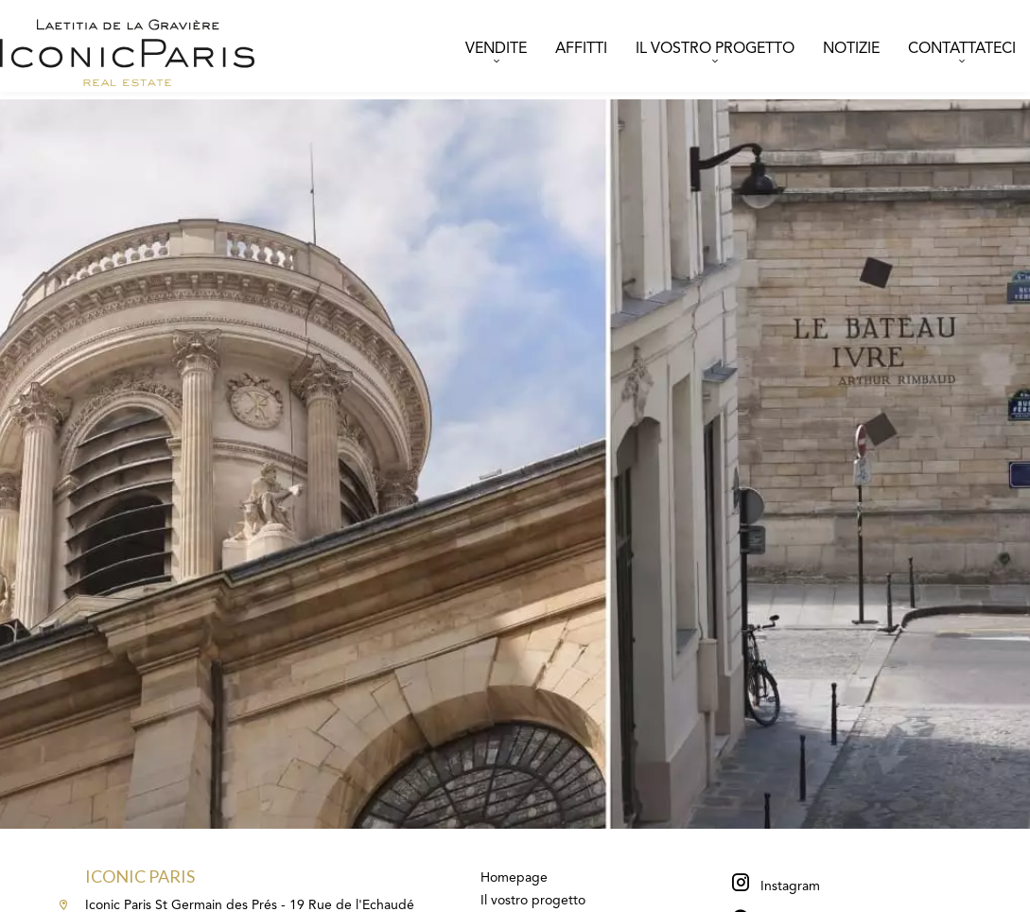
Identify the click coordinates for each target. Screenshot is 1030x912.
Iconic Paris (140, 876)
